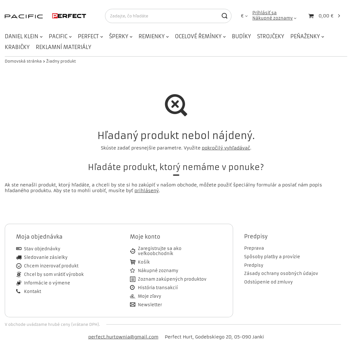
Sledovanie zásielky (46, 257)
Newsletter (150, 304)
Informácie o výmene (47, 283)
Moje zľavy (149, 296)
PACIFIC (58, 36)
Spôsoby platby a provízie (272, 256)
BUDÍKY (241, 36)
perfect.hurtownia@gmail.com (123, 337)
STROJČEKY (270, 36)
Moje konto (145, 237)
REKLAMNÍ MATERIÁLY (63, 47)
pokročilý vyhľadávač (226, 148)
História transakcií (158, 287)
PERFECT (88, 36)
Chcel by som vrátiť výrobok (54, 274)
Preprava (254, 248)
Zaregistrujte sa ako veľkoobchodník (160, 251)
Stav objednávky (42, 249)
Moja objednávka (39, 237)
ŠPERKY (118, 36)
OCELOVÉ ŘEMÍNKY (198, 36)
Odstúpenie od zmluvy (268, 282)
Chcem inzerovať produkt (51, 266)
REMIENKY (151, 36)
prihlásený (146, 190)
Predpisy (253, 265)
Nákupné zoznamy (272, 18)
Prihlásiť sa (264, 12)
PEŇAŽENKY (305, 36)
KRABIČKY (17, 47)
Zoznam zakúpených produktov (172, 279)
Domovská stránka (23, 61)
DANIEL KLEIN (21, 36)
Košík (144, 262)
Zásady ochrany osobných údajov (281, 273)
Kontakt (32, 291)
